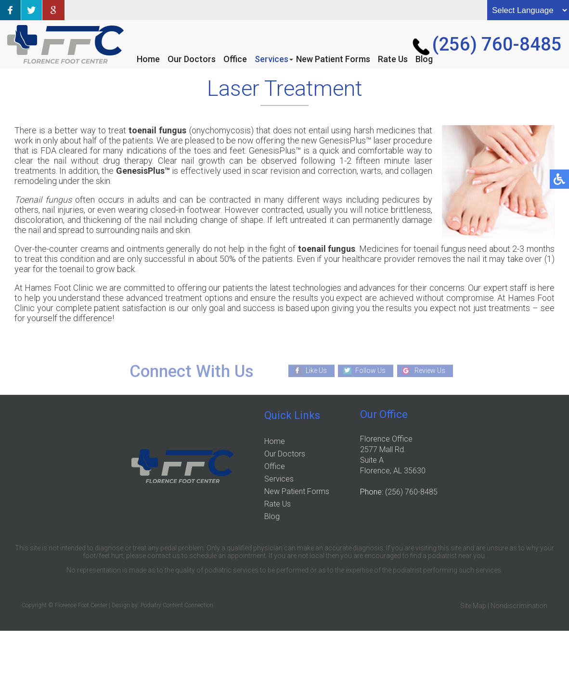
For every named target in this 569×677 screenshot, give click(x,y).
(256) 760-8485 (497, 44)
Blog (424, 59)
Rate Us (393, 59)
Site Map (473, 606)
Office (235, 59)
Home (148, 59)
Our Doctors (192, 59)
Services (271, 59)
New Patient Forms (333, 59)
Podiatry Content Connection (177, 605)
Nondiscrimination (519, 606)
